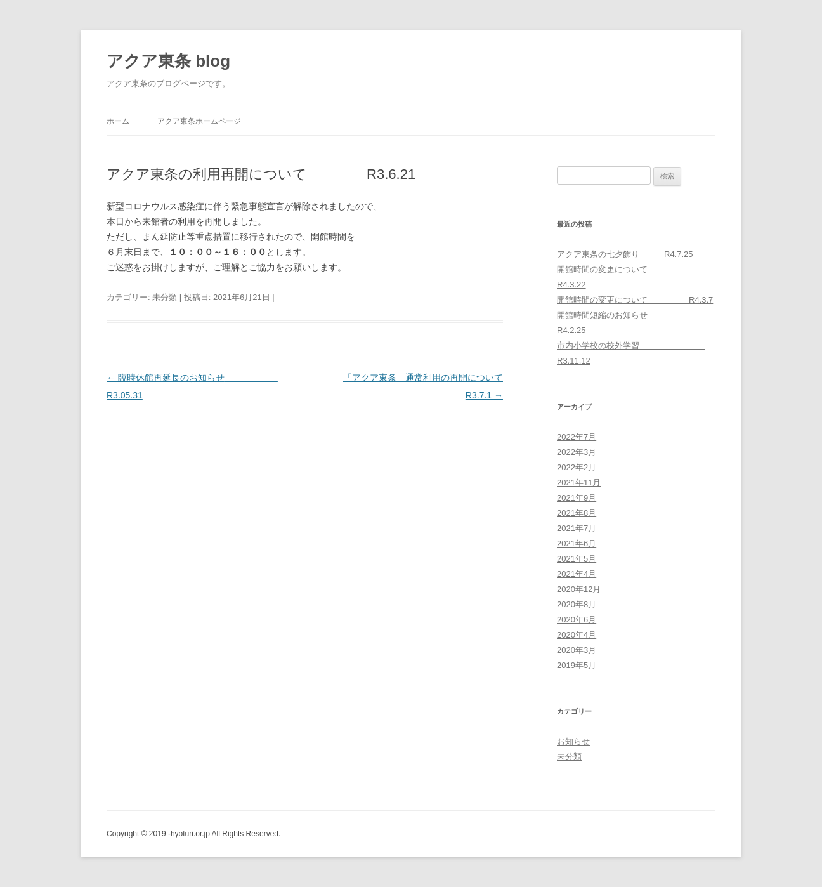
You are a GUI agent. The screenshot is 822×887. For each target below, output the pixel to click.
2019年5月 (576, 665)
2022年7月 (576, 437)
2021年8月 (576, 513)
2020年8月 (576, 604)
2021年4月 (576, 574)
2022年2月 (576, 467)
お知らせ (573, 741)
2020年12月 (579, 589)
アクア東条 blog (168, 60)
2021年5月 (576, 558)
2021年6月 (576, 543)
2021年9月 (576, 498)
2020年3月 (576, 650)
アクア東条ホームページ (199, 121)
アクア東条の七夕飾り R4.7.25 (625, 254)
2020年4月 (576, 635)
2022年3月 (576, 452)
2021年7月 (576, 528)
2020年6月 (576, 619)
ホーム (118, 121)
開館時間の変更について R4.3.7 (635, 300)
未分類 (164, 297)
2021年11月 (579, 482)
